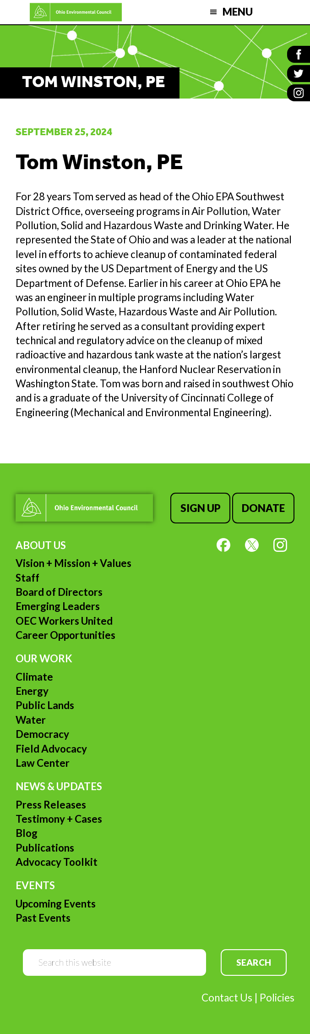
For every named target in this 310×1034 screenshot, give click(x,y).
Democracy (42, 734)
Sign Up (200, 508)
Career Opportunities (65, 635)
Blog (27, 833)
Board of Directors (59, 592)
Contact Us (226, 997)
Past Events (43, 918)
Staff (27, 578)
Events (35, 885)
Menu (238, 12)
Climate (34, 677)
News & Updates (59, 786)
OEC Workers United (64, 621)
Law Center (43, 763)
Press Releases (51, 804)
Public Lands (45, 705)
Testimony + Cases (59, 819)
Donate (263, 508)
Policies (277, 997)
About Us (41, 545)
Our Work (44, 658)
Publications (45, 848)
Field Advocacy (51, 748)
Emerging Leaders (58, 606)
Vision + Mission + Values (73, 563)
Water (31, 720)
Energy (32, 691)
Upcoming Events (56, 903)
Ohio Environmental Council (75, 12)
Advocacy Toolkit (57, 862)
